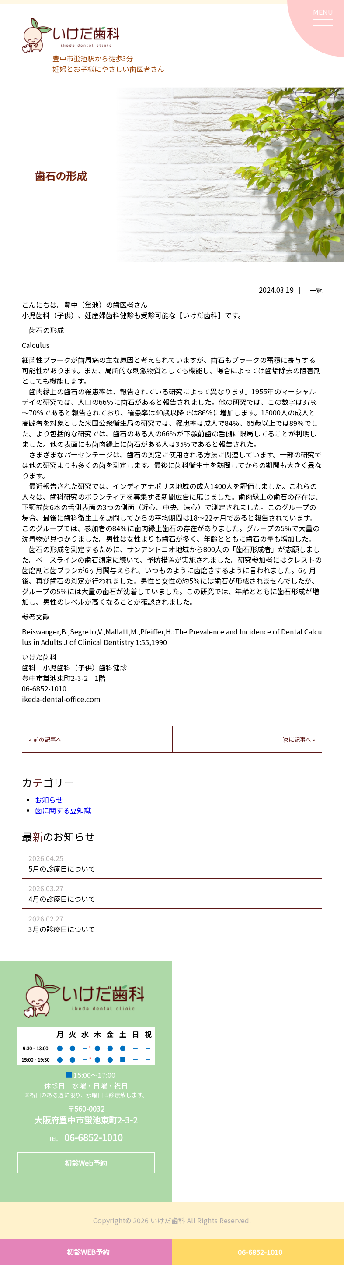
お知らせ (49, 799)
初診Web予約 (86, 1163)
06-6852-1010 (260, 1252)
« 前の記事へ (45, 739)
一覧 (316, 289)
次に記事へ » (299, 739)
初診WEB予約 (88, 1252)
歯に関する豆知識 (63, 810)
